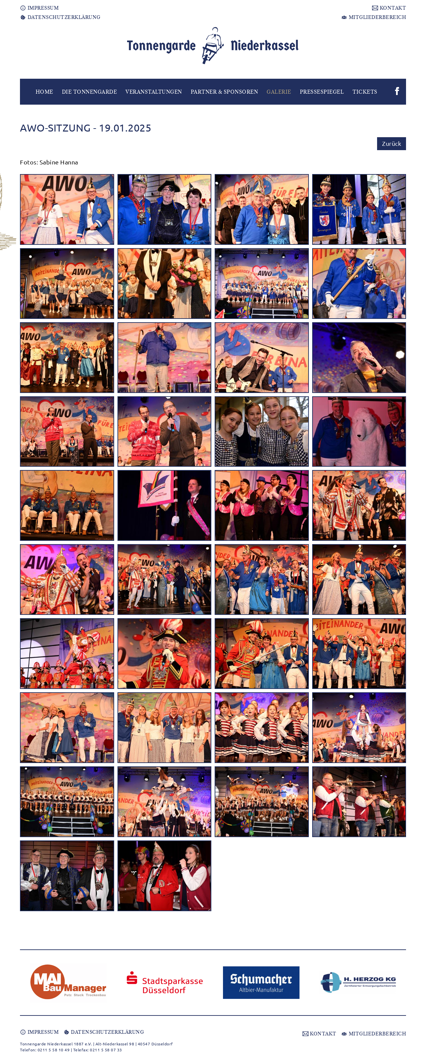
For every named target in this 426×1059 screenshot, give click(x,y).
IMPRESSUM (39, 8)
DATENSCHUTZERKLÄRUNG (60, 17)
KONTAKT (389, 8)
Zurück (391, 143)
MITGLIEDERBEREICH (373, 17)
